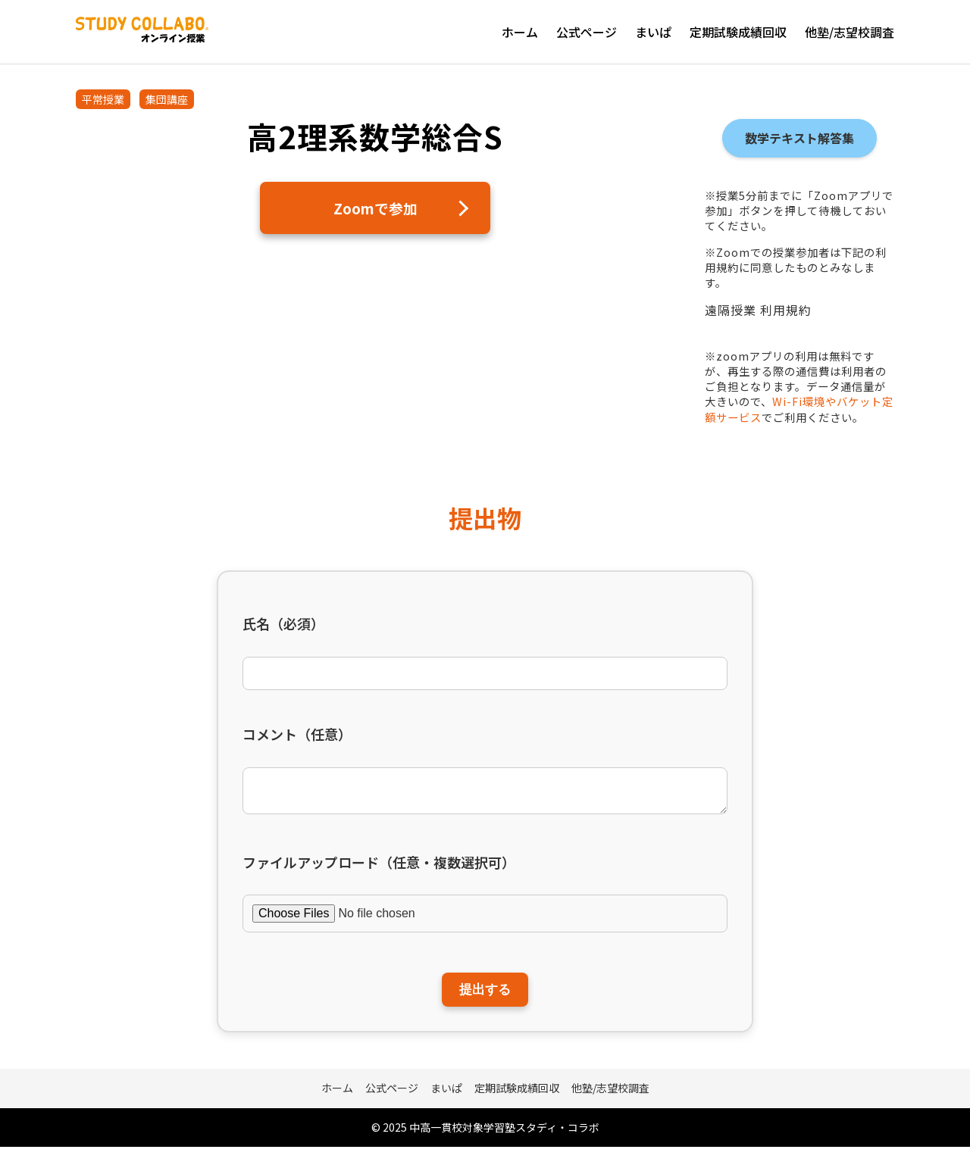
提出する (485, 1002)
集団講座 (167, 99)
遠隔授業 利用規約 (758, 310)
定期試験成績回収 (738, 31)
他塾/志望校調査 (849, 31)
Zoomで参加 (375, 209)
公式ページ (586, 31)
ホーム (520, 31)
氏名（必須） (283, 623)
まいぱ (653, 31)
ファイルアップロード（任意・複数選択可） (378, 868)
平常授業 (103, 99)
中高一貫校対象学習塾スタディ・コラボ (504, 1144)
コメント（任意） (297, 734)
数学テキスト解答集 (799, 138)
